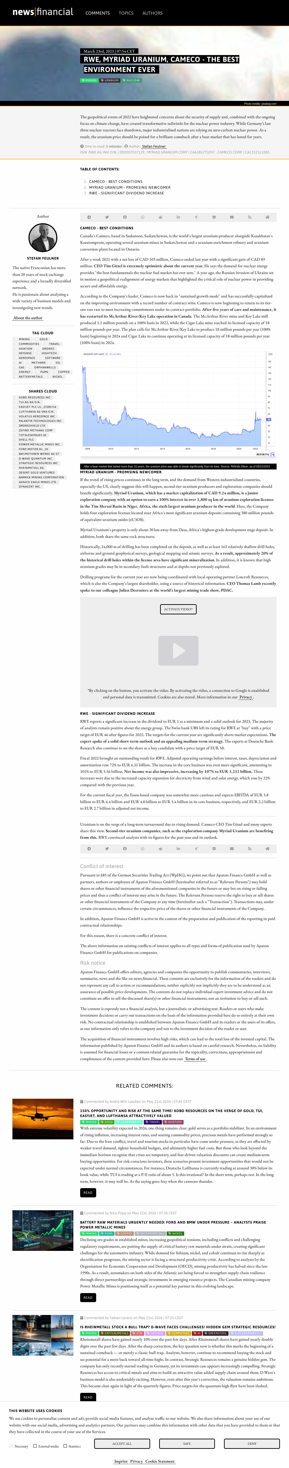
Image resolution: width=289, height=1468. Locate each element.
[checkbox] (11, 1446)
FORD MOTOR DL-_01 (31, 449)
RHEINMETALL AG (29, 467)
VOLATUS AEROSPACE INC (35, 416)
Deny (252, 1443)
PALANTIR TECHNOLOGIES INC (38, 421)
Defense (23, 353)
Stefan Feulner (154, 146)
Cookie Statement (160, 1461)
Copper (62, 372)
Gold (42, 339)
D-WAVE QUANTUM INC (33, 458)
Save (187, 1443)
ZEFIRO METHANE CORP (34, 430)
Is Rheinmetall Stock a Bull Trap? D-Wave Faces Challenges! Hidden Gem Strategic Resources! (178, 1327)
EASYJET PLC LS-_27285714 (35, 407)
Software (51, 358)
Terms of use (195, 1058)
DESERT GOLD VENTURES (35, 472)
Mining (22, 339)
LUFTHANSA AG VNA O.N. (34, 411)
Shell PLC (24, 439)
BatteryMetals (29, 376)
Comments (98, 13)
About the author (27, 317)
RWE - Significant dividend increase (126, 193)
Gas (19, 367)
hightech (47, 353)
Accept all (122, 1443)
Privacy (136, 1461)
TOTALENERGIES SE (31, 435)
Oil (56, 362)
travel (52, 344)
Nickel (56, 376)
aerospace (25, 358)
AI (18, 362)
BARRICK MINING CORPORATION (39, 477)
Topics (126, 13)
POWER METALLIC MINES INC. (38, 444)
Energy (22, 372)
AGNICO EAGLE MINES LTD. (36, 482)
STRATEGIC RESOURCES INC (36, 463)
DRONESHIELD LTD (30, 425)
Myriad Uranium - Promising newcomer (130, 187)
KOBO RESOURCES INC (33, 397)
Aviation (24, 348)
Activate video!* (178, 609)
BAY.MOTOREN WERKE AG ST (37, 453)
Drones (46, 348)
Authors (152, 13)
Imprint (121, 1461)
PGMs (42, 372)
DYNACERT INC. (28, 486)
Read (88, 1192)
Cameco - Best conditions (115, 181)
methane (37, 362)
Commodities (27, 344)
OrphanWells (43, 367)
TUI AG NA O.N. (27, 402)
